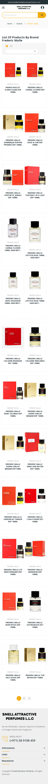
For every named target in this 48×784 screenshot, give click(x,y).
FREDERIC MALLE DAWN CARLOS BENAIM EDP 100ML (35, 413)
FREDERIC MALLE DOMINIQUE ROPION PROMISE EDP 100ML (13, 142)
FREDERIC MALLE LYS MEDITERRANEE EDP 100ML (13, 572)
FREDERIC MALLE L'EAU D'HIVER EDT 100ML (35, 519)
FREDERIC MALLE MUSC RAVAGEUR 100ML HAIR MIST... (13, 300)
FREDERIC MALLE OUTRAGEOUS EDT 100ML (35, 624)
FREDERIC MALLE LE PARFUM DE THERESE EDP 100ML (13, 519)
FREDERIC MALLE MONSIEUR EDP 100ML (35, 572)
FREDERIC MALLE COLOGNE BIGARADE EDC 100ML (13, 360)
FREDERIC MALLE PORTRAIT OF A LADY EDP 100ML (35, 195)
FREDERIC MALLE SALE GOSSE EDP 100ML (13, 677)
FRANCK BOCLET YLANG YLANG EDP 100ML (13, 89)
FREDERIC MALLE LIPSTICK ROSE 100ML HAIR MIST (35, 255)
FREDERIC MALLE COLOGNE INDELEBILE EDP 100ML (35, 360)
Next (29, 698)
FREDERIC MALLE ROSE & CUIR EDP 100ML (35, 142)
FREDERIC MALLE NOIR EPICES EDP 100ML (13, 624)
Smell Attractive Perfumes (23, 771)
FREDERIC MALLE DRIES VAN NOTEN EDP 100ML (35, 466)
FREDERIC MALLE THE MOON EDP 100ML (35, 676)
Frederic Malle (13, 84)
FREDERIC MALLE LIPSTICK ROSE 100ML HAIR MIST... (35, 300)
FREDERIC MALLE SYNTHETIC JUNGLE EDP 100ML (13, 195)
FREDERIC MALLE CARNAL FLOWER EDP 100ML (35, 89)
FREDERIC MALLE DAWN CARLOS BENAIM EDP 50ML (13, 466)
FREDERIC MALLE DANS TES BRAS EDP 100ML (13, 413)
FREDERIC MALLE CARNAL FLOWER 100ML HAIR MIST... (13, 248)
